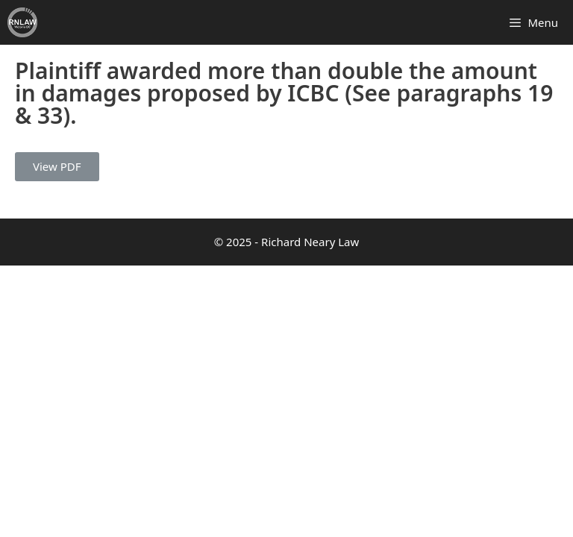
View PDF (57, 166)
